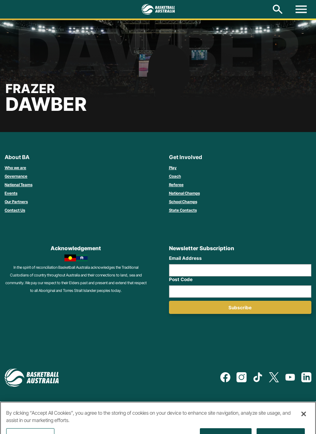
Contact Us (15, 210)
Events (11, 193)
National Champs (184, 193)
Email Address (185, 258)
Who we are (15, 167)
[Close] (303, 421)
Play (173, 167)
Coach (175, 176)
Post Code (181, 279)
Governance (16, 176)
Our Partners (16, 201)
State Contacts (183, 210)
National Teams (18, 184)
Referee (176, 184)
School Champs (183, 201)
